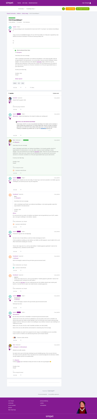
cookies (42, 403)
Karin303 (15, 97)
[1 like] (19, 170)
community (10, 403)
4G (19, 83)
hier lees (23, 282)
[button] (70, 8)
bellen (14, 83)
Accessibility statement (53, 394)
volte (23, 83)
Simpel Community (11, 13)
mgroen (14, 26)
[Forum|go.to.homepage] (11, 8)
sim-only (24, 3)
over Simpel (11, 400)
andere (18, 361)
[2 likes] (20, 337)
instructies (39, 61)
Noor (14, 140)
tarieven (10, 407)
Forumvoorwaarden (42, 394)
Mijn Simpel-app (12, 409)
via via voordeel (11, 405)
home (19, 3)
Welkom (19, 13)
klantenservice (33, 3)
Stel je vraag (25, 13)
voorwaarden (43, 405)
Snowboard (15, 194)
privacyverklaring (44, 400)
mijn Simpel (86, 3)
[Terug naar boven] (94, 392)
